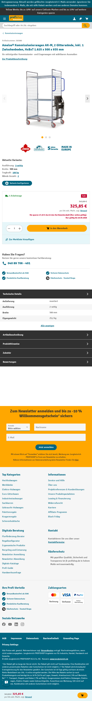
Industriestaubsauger (12, 498)
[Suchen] (86, 25)
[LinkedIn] (16, 625)
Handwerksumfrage (11, 572)
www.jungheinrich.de (59, 659)
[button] (23, 532)
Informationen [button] (57, 474)
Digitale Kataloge (10, 563)
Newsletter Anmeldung (13, 554)
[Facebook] (4, 625)
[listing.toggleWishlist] (19, 239)
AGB (4, 638)
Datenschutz (32, 638)
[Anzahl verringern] (9, 228)
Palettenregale (9, 512)
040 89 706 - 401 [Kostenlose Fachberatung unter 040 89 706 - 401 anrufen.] (16, 263)
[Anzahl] (14, 228)
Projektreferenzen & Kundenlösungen (66, 489)
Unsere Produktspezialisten (61, 494)
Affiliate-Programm (57, 512)
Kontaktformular (56, 542)
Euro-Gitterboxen (10, 494)
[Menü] (4, 18)
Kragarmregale (9, 516)
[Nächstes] (87, 99)
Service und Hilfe (56, 480)
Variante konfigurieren (17, 183)
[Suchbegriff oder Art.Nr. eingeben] (42, 25)
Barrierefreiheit (51, 638)
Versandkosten (47, 650)
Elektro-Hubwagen (11, 489)
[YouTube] (10, 625)
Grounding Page (71, 638)
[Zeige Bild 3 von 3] (50, 137)
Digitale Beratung (13, 530)
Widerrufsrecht (55, 503)
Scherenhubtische (11, 521)
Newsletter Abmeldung (13, 559)
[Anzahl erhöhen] (20, 228)
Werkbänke (7, 485)
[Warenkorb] (87, 18)
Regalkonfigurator (11, 541)
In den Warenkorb (57, 228)
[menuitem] (74, 18)
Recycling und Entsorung (14, 550)
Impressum (16, 638)
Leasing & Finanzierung (59, 498)
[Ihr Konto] (74, 18)
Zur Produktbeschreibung (14, 59)
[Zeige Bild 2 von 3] (46, 137)
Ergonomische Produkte (13, 545)
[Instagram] (22, 625)
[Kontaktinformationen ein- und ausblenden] (6, 682)
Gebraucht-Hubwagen (12, 507)
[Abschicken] (46, 447)
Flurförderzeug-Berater (13, 536)
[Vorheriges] (4, 99)
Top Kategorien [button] (11, 474)
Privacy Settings (10, 644)
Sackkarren (7, 503)
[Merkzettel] (80, 18)
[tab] (46, 309)
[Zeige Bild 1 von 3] (42, 137)
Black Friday (54, 516)
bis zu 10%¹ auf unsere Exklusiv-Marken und (41, 9)
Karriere (52, 507)
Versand (83, 211)
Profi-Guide (7, 568)
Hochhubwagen (9, 480)
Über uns (52, 485)
